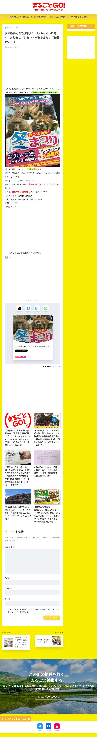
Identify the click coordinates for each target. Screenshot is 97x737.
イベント (56, 367)
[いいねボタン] (6, 257)
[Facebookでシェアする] (28, 308)
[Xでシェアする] (19, 308)
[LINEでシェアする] (46, 308)
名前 (8, 578)
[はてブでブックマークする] (37, 308)
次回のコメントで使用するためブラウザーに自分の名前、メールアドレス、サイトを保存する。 (33, 611)
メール (9, 589)
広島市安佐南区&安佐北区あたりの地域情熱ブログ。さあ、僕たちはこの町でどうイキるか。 (48, 17)
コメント (10, 547)
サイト (8, 599)
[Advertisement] (32, 69)
